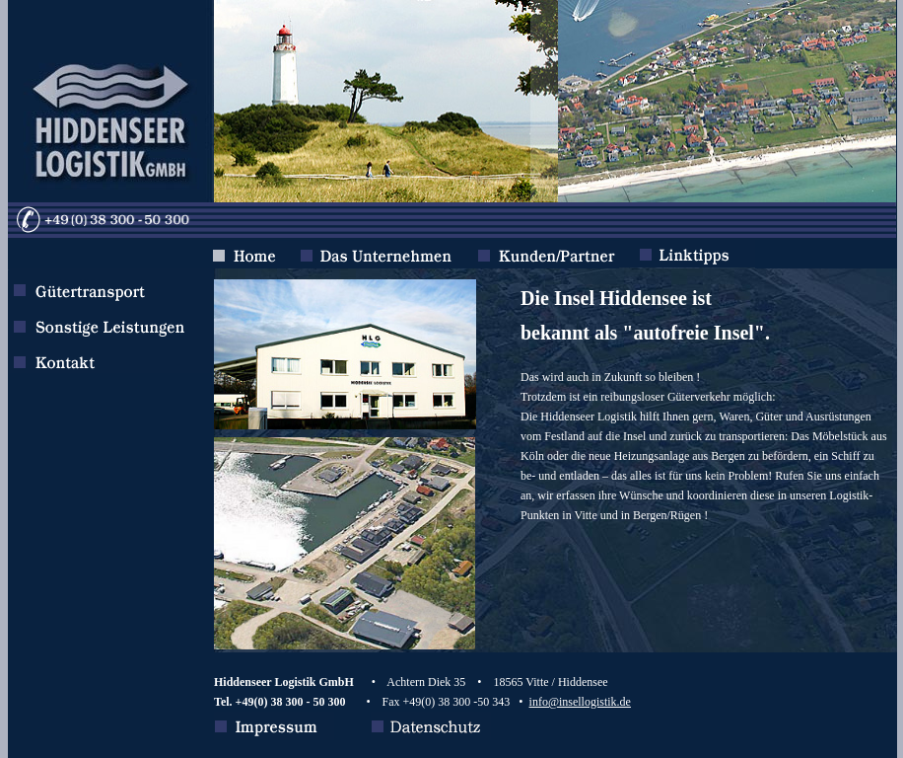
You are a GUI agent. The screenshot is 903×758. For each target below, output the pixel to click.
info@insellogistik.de (580, 702)
